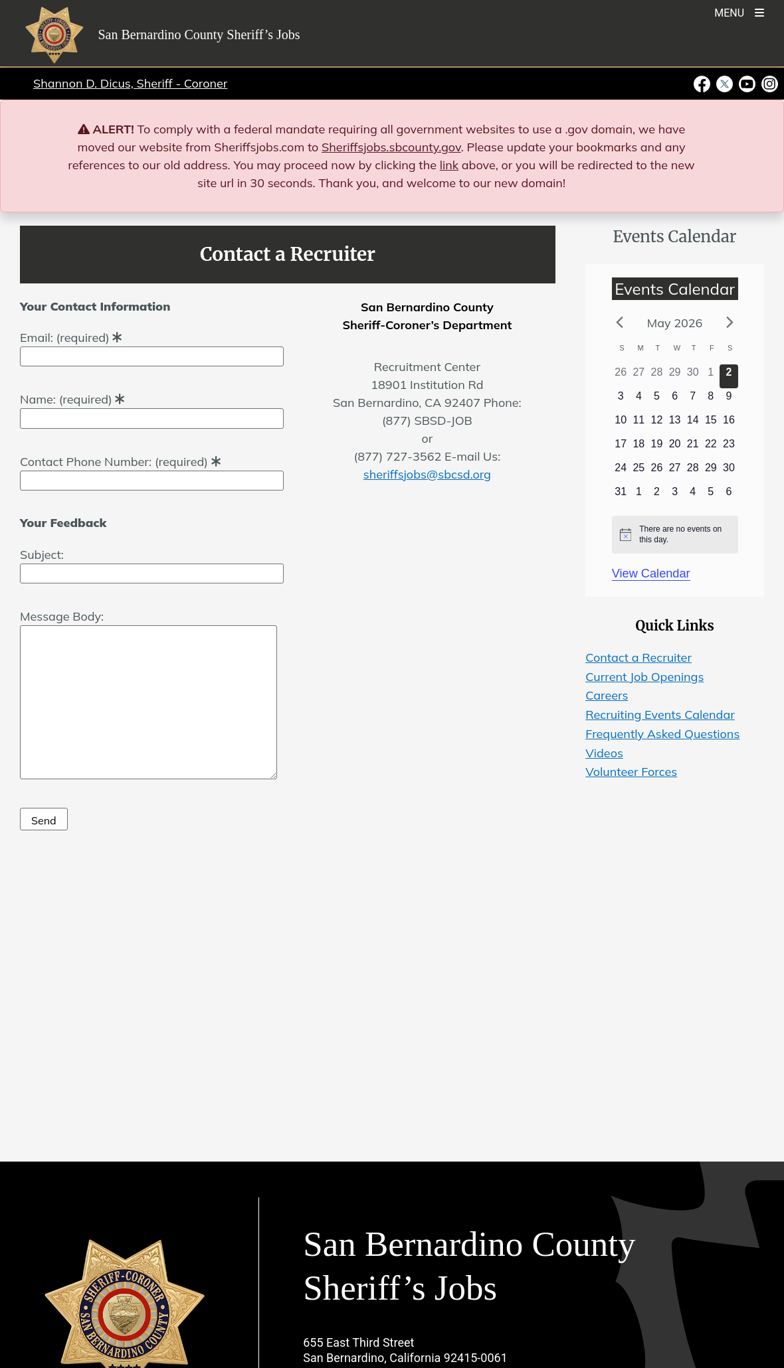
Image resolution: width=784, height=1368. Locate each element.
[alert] (675, 535)
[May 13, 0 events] (675, 424)
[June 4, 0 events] (693, 496)
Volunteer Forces (631, 771)
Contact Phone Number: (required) (152, 471)
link (449, 165)
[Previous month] (620, 322)
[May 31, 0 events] (621, 496)
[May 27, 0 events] (675, 472)
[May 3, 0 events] (621, 400)
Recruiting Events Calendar (660, 714)
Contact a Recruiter (638, 657)
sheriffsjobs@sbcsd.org (427, 474)
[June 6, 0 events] (728, 496)
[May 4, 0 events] (639, 400)
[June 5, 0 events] (711, 496)
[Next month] (729, 322)
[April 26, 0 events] (621, 376)
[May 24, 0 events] (621, 472)
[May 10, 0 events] (621, 424)
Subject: (152, 564)
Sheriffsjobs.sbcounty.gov (391, 147)
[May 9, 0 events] (728, 400)
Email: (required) (152, 347)
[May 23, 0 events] (728, 448)
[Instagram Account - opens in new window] (769, 83)
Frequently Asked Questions (662, 733)
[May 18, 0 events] (639, 448)
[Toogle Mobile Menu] (739, 11)
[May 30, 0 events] (728, 472)
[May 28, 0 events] (693, 472)
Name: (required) (152, 408)
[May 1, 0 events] (711, 376)
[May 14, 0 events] (693, 424)
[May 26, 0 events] (657, 472)
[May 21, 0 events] (693, 448)
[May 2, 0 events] (728, 376)
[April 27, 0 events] (639, 376)
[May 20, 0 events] (675, 448)
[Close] (754, 129)
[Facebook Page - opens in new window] (704, 83)
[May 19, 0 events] (657, 448)
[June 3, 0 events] (675, 496)
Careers (606, 695)
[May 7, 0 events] (693, 400)
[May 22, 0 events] (711, 448)
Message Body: (148, 696)
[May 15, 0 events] (711, 424)
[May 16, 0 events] (728, 424)
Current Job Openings (644, 676)
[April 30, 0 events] (693, 376)
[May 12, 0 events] (657, 424)
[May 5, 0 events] (657, 400)
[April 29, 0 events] (675, 376)
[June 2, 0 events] (657, 496)
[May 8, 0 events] (711, 400)
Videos (604, 753)
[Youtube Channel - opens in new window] (747, 83)
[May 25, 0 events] (639, 472)
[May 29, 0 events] (711, 472)
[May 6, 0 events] (675, 400)
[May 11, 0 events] (639, 424)
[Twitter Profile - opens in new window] (725, 83)
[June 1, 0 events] (639, 496)
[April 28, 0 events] (657, 376)
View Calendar (651, 573)
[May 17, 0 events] (621, 448)
